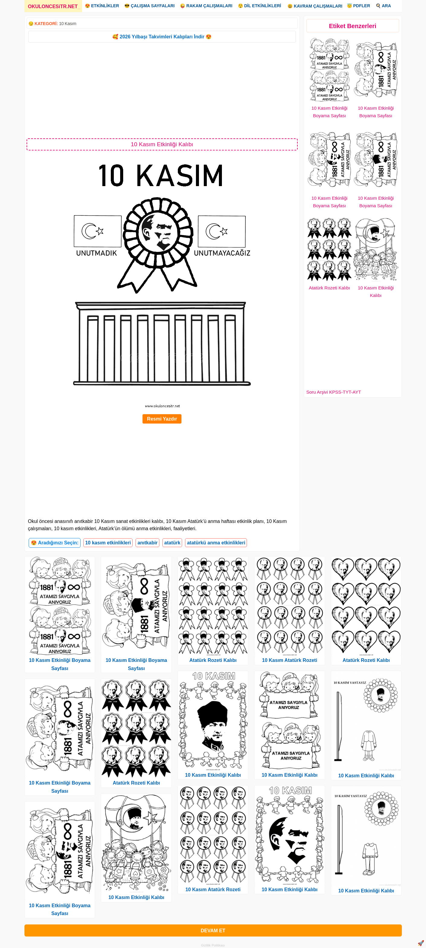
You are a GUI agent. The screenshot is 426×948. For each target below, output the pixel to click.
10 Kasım (67, 23)
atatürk (172, 542)
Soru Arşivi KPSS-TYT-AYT (333, 392)
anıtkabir (147, 542)
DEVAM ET (213, 930)
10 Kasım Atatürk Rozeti (213, 889)
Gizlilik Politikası (213, 945)
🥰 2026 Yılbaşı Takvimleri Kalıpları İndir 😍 (162, 36)
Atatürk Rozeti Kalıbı (329, 287)
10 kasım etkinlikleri (108, 542)
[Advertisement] (162, 90)
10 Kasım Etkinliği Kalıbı (136, 897)
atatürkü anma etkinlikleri (216, 542)
